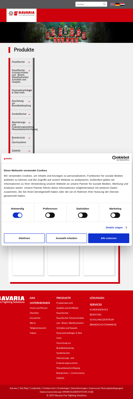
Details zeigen (114, 227)
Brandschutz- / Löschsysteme (70, 373)
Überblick (34, 313)
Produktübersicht (64, 303)
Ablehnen (24, 238)
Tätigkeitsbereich (38, 328)
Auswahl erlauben (66, 238)
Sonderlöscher (19, 113)
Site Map (24, 388)
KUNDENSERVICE (99, 309)
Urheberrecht (49, 388)
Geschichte (35, 318)
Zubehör (16, 150)
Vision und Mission (38, 308)
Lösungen (97, 297)
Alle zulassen (109, 238)
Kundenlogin (63, 388)
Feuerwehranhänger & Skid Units (22, 91)
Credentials (35, 388)
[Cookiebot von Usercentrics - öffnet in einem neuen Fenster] (114, 158)
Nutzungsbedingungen (111, 388)
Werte (33, 323)
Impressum (94, 388)
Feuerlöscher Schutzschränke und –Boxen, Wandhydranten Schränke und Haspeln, (20, 76)
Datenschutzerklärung (50, 391)
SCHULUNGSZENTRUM (102, 319)
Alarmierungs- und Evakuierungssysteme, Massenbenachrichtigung (25, 126)
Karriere (14, 388)
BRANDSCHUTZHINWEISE (103, 324)
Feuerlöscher (18, 61)
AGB (90, 391)
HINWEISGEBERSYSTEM (74, 391)
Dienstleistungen (79, 388)
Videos (33, 333)
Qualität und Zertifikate (67, 308)
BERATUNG (95, 314)
